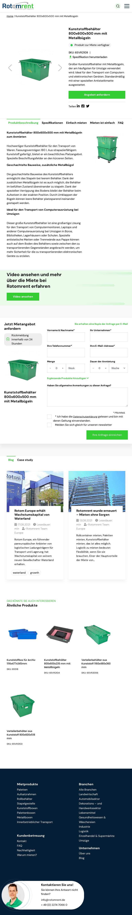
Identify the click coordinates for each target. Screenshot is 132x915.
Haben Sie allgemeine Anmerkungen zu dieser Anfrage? (87, 405)
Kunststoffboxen (27, 746)
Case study (26, 468)
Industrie (84, 764)
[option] (35, 68)
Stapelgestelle (26, 741)
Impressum (70, 908)
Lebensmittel (87, 751)
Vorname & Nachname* (66, 345)
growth (34, 581)
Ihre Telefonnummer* (66, 360)
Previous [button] (10, 67)
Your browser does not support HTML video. (97, 295)
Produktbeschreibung (23, 123)
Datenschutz (51, 908)
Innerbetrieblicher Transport (35, 760)
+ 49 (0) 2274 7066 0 (54, 843)
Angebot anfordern (97, 95)
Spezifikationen (53, 123)
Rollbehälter (24, 737)
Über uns (84, 791)
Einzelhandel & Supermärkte (96, 774)
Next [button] (60, 67)
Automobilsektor (89, 737)
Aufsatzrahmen (26, 732)
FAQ (11, 131)
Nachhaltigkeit (26, 788)
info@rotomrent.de (53, 838)
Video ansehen (23, 305)
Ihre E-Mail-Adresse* (109, 360)
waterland (19, 581)
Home (10, 16)
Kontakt (21, 779)
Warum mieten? (27, 793)
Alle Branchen (87, 727)
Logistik (84, 769)
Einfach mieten (78, 123)
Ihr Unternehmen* (109, 345)
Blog (11, 468)
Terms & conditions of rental (22, 912)
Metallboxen (24, 755)
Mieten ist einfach (105, 123)
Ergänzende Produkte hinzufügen (68, 386)
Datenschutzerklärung (85, 425)
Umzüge (84, 778)
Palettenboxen (26, 751)
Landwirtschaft (88, 732)
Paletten (22, 727)
